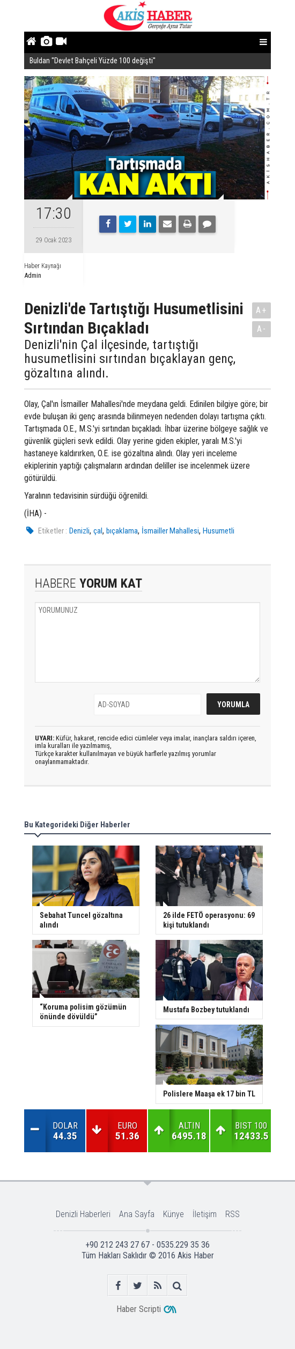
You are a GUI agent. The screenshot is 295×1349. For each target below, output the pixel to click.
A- (262, 329)
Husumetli (218, 531)
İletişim (205, 1214)
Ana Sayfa (136, 1214)
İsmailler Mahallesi (170, 531)
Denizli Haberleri (83, 1214)
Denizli (79, 531)
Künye (173, 1214)
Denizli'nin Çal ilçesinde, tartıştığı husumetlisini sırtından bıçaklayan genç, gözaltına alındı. (129, 359)
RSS (232, 1214)
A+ (261, 310)
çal (97, 531)
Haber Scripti (138, 1309)
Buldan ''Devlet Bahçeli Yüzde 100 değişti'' (93, 60)
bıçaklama (122, 531)
